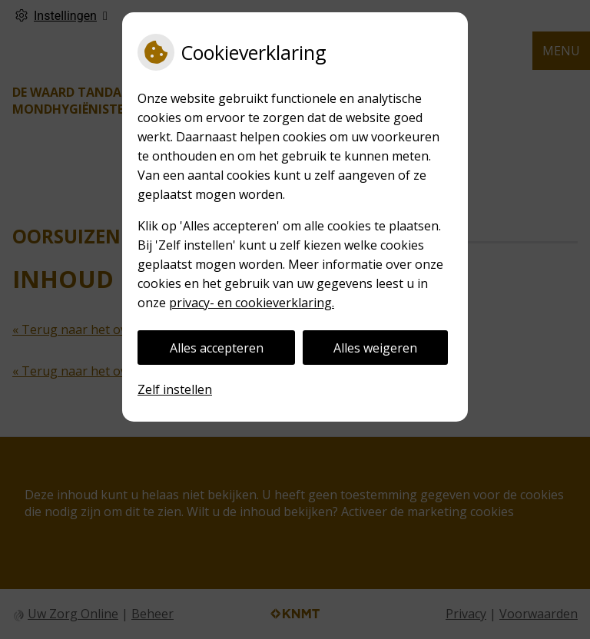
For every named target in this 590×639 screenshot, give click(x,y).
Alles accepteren (217, 347)
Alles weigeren (375, 347)
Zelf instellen (175, 389)
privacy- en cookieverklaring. (251, 302)
